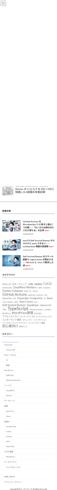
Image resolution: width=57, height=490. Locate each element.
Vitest (8, 416)
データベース (9, 401)
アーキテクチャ (10, 462)
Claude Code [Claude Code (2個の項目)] (7, 288)
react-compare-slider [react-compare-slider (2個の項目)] (10, 302)
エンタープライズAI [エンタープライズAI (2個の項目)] (27, 316)
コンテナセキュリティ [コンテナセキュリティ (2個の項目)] (44, 316)
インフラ (7, 385)
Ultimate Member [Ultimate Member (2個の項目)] (36, 310)
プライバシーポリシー (13, 482)
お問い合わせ (9, 477)
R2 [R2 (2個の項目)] (45, 298)
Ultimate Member (13, 380)
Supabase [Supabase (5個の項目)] (32, 304)
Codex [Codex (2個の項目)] (40, 288)
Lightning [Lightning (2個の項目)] (31, 295)
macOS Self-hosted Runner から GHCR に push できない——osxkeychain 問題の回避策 (39, 243)
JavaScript (8, 345)
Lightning (9, 375)
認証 (8, 365)
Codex (8, 431)
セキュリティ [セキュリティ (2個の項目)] (27, 320)
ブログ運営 (8, 452)
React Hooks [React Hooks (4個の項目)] (26, 301)
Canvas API (10, 350)
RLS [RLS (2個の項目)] (35, 302)
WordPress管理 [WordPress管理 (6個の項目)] (22, 312)
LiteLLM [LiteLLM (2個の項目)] (39, 295)
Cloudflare (10, 390)
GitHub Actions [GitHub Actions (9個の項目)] (14, 294)
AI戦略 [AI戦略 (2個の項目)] (30, 284)
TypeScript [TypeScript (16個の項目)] (17, 308)
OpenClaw (10, 446)
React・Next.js (10, 355)
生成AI (6, 421)
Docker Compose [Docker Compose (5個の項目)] (12, 290)
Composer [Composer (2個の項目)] (47, 288)
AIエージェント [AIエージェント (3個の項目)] (19, 284)
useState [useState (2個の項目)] (47, 310)
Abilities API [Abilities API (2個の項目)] (6, 284)
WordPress (9, 370)
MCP (8, 441)
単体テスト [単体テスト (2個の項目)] (23, 326)
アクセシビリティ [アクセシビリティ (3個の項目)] (10, 316)
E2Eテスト (10, 411)
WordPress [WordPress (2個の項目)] (6, 313)
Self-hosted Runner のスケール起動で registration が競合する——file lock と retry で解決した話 (38, 261)
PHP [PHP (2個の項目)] (14, 298)
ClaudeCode (11, 426)
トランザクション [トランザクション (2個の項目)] (40, 320)
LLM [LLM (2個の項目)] (45, 295)
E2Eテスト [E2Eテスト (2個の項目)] (28, 291)
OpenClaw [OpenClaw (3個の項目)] (7, 298)
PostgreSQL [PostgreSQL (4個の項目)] (36, 298)
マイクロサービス (13, 467)
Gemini (9, 436)
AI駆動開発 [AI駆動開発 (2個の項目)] (38, 284)
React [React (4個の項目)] (50, 298)
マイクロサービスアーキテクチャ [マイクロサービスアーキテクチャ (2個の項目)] (14, 323)
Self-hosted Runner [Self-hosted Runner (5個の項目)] (14, 304)
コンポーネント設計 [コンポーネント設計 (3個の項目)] (11, 319)
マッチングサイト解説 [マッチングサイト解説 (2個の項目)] (36, 323)
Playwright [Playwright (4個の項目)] (23, 298)
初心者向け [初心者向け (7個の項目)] (10, 325)
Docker (9, 395)
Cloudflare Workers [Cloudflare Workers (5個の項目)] (24, 287)
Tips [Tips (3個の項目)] (4, 309)
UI (7, 360)
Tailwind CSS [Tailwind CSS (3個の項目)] (45, 305)
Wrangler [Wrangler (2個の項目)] (38, 313)
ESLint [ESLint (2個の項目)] (35, 291)
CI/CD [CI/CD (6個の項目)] (47, 283)
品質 (6, 406)
